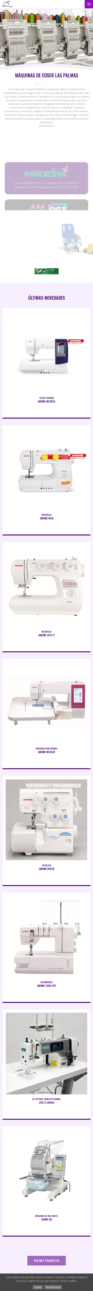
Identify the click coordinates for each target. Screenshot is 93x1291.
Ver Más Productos (46, 1261)
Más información (53, 1287)
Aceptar (37, 1287)
